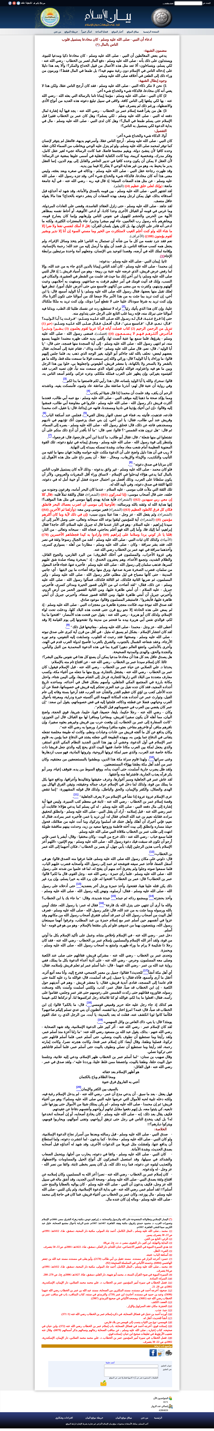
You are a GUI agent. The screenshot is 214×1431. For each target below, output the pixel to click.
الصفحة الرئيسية (151, 32)
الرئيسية (158, 1418)
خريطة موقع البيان (94, 1418)
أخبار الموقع (117, 32)
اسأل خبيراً (86, 32)
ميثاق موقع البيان (123, 1418)
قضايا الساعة (101, 32)
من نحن (57, 32)
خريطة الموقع (71, 32)
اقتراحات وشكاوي (64, 1418)
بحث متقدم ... (168, 3)
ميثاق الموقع (133, 32)
